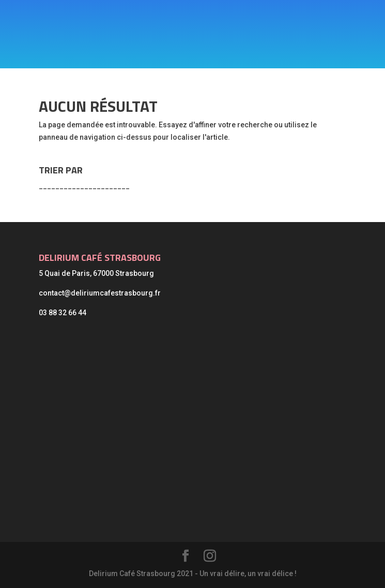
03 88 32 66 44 (62, 312)
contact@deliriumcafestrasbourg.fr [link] (100, 293)
